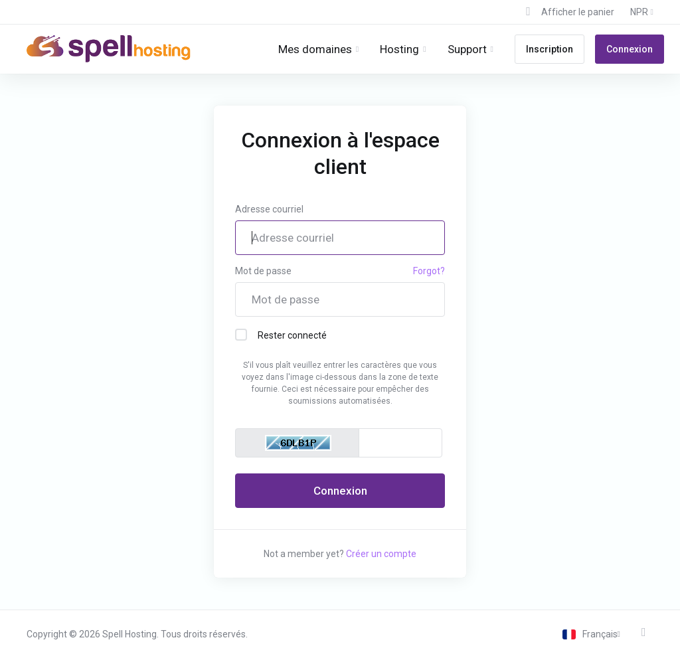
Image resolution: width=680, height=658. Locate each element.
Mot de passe (263, 271)
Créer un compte (381, 553)
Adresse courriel (269, 209)
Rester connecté (281, 335)
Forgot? (429, 271)
